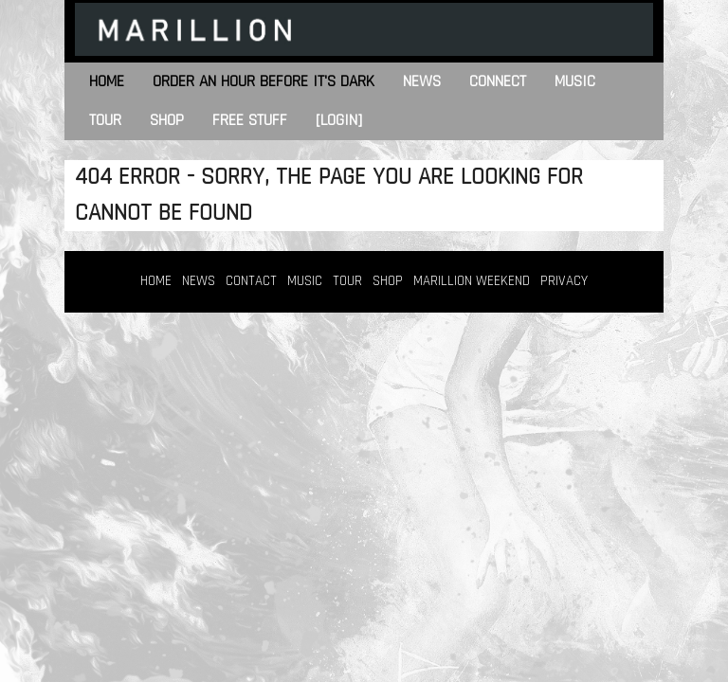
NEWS (198, 281)
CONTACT (251, 281)
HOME (156, 281)
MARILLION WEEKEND (471, 281)
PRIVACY (564, 281)
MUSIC (304, 281)
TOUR (347, 281)
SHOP (388, 281)
